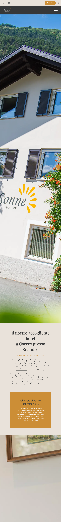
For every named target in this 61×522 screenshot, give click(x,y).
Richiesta (50, 3)
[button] (30, 166)
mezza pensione (21, 370)
